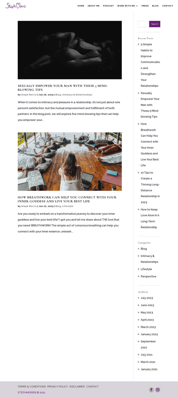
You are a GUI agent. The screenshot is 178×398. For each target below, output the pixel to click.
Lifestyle (67, 206)
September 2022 (148, 344)
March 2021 (148, 362)
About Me (94, 6)
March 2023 (148, 327)
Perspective (148, 276)
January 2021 (149, 369)
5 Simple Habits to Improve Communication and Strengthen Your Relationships (150, 65)
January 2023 (149, 334)
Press (145, 6)
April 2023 (147, 319)
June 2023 (147, 305)
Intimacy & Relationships (77, 94)
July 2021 (147, 354)
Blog (155, 6)
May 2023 (147, 312)
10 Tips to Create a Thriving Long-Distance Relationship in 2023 (150, 187)
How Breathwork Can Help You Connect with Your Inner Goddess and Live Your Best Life (67, 199)
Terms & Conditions (32, 386)
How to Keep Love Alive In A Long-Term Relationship (150, 218)
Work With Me (126, 6)
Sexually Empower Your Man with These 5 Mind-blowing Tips (63, 88)
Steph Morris (29, 94)
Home (81, 6)
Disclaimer (77, 386)
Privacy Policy (57, 386)
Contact (167, 6)
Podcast (108, 6)
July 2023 (147, 297)
